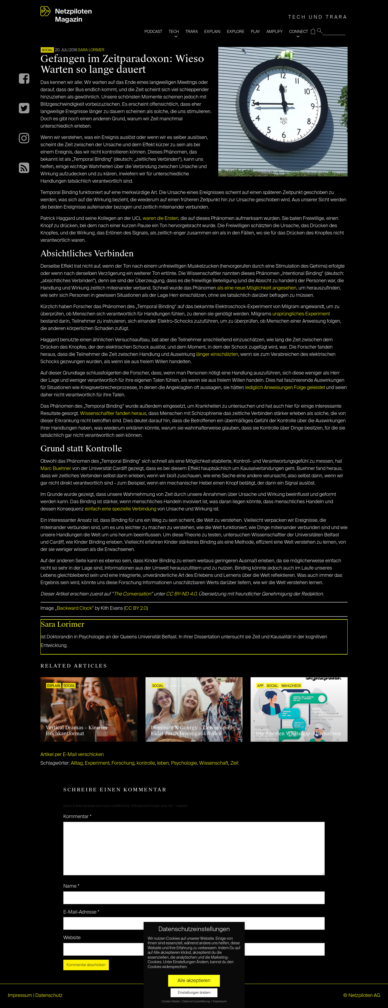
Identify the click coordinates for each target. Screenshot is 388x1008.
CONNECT (298, 32)
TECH (174, 32)
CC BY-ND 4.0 (181, 594)
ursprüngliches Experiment (301, 314)
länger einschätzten (217, 354)
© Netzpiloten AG (361, 995)
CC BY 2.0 (136, 608)
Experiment (97, 763)
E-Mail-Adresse (81, 912)
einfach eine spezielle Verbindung (120, 509)
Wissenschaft (213, 763)
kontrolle (146, 763)
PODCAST (153, 32)
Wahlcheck (291, 686)
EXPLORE (235, 32)
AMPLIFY (274, 32)
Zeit (234, 763)
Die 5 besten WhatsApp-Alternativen (298, 733)
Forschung (123, 763)
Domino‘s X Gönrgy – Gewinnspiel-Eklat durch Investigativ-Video (192, 730)
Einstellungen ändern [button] (194, 993)
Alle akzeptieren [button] (194, 980)
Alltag (77, 763)
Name (71, 886)
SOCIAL (47, 50)
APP (260, 686)
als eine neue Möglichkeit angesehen (256, 288)
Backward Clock (74, 608)
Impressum (20, 995)
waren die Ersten (160, 218)
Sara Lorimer (91, 50)
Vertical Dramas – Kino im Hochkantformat (76, 730)
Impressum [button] (220, 1001)
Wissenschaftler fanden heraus (113, 413)
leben (163, 763)
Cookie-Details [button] (171, 1001)
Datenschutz (49, 995)
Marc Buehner (55, 468)
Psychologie (184, 763)
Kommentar (77, 816)
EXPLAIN (212, 32)
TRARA (191, 32)
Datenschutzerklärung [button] (196, 1001)
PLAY (255, 32)
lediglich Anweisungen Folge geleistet (285, 387)
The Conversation (132, 594)
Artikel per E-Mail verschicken (72, 754)
